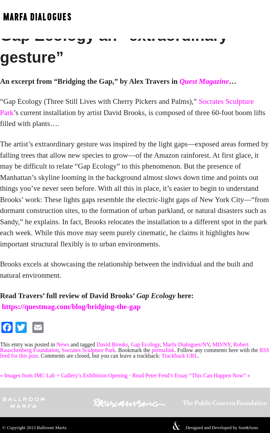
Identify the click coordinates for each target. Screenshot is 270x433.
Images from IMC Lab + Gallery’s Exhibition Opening (64, 375)
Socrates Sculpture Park (88, 350)
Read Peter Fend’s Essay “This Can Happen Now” (191, 375)
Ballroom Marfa (51, 427)
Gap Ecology (145, 344)
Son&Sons (248, 427)
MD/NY (221, 344)
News (62, 344)
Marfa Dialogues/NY (186, 344)
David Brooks (112, 344)
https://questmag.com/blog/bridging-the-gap (71, 306)
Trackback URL (180, 356)
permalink (163, 350)
